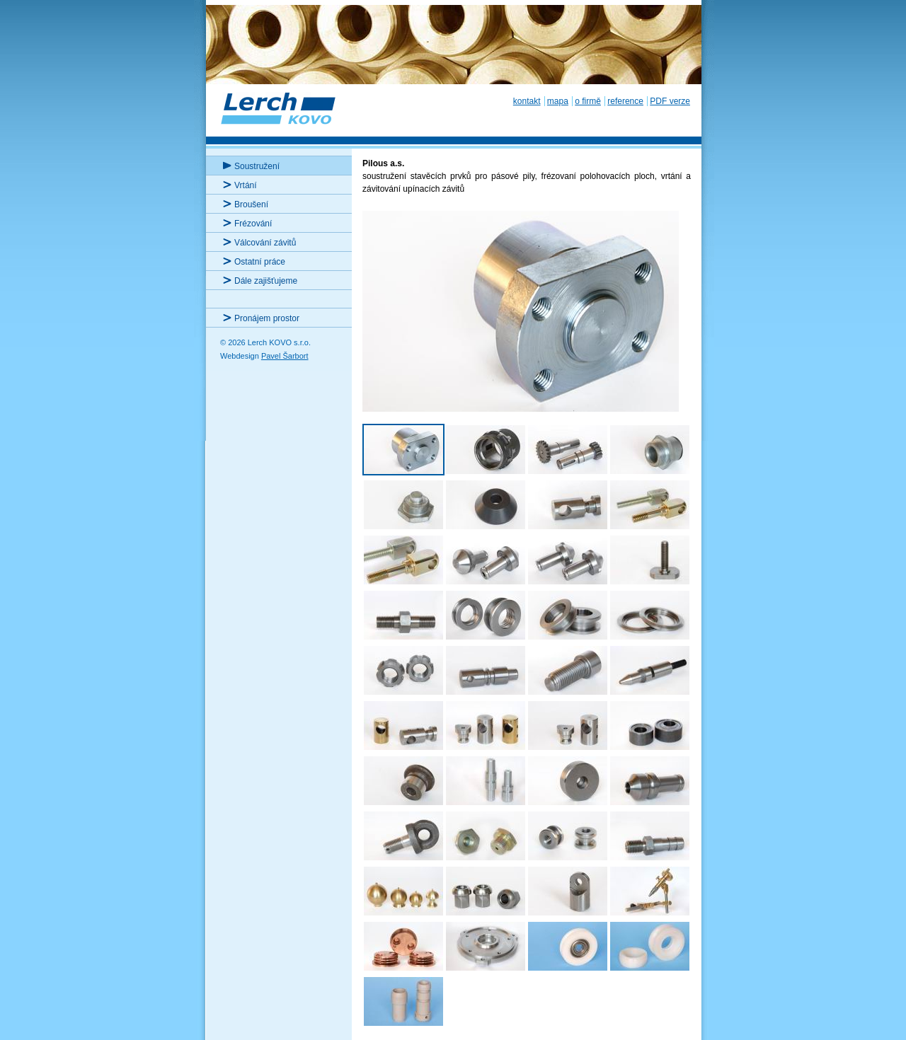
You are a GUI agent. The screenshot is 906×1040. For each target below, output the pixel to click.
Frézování (253, 224)
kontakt (527, 101)
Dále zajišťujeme (265, 281)
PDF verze (670, 101)
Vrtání (245, 185)
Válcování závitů (265, 243)
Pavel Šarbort (285, 356)
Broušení (251, 204)
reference (625, 101)
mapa (557, 101)
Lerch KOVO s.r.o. (279, 116)
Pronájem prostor (266, 318)
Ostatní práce (259, 262)
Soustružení (257, 166)
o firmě (588, 101)
